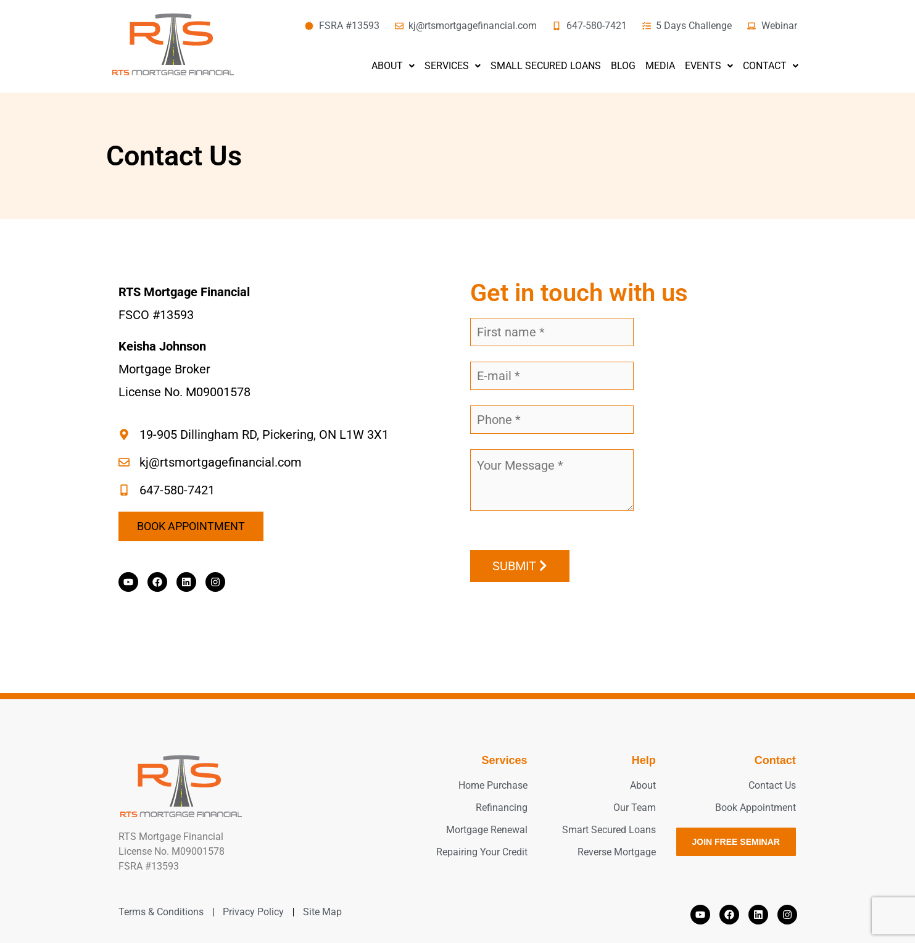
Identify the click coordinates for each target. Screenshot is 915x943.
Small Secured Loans (546, 66)
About (393, 66)
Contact (770, 66)
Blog (623, 66)
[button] (393, 66)
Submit (519, 566)
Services (452, 66)
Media (660, 66)
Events (709, 66)
